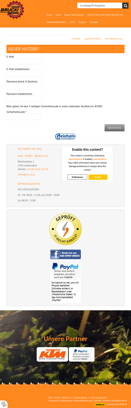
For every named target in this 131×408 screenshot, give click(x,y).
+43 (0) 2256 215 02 (37, 169)
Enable (98, 177)
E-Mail (10, 56)
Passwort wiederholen (19, 94)
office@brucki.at (26, 174)
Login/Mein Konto (92, 38)
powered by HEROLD (117, 404)
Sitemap (97, 400)
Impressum (53, 400)
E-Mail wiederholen (18, 69)
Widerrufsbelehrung (83, 400)
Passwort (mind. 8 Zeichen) (21, 81)
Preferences (77, 177)
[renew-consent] (4, 404)
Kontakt (106, 400)
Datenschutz (66, 400)
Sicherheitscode (16, 112)
